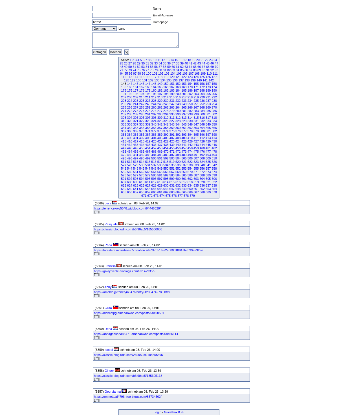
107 (190, 73)
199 (172, 94)
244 (153, 104)
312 (177, 117)
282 (190, 111)
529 (135, 165)
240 (129, 104)
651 (196, 189)
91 (208, 70)
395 (196, 134)
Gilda (108, 308)
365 (208, 127)
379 (196, 131)
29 (138, 63)
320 (129, 121)
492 (202, 155)
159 (123, 87)
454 (165, 148)
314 (190, 117)
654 (214, 189)
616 (177, 182)
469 (159, 151)
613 (159, 182)
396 (202, 134)
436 (153, 144)
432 (129, 144)
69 (212, 66)
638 (214, 185)
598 (165, 178)
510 (214, 158)
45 (208, 63)
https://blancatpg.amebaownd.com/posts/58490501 (129, 313)
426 (190, 141)
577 (135, 175)
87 (190, 70)
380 (202, 131)
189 (208, 90)
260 (153, 107)
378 (190, 131)
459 (196, 148)
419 (147, 141)
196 (153, 94)
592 (129, 178)
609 (135, 182)
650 (190, 189)
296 (177, 114)
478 (214, 151)
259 (147, 107)
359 (172, 127)
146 (141, 83)
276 (153, 111)
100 (148, 73)
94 (122, 73)
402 (141, 138)
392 (177, 134)
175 (123, 90)
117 (153, 77)
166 (165, 87)
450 (141, 148)
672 (149, 195)
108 (196, 73)
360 (177, 127)
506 (190, 158)
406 (165, 138)
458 (190, 148)
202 (190, 94)
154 (190, 83)
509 (208, 158)
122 (183, 77)
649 (183, 189)
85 (182, 70)
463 (123, 151)
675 (168, 195)
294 (165, 114)
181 (159, 90)
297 (183, 114)
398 (214, 134)
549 (159, 168)
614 (165, 182)
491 (196, 155)
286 (214, 111)
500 (153, 158)
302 (214, 114)
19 (193, 60)
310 (165, 117)
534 (165, 165)
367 (123, 131)
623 (123, 185)
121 (177, 77)
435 (147, 144)
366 (214, 127)
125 (202, 77)
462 (214, 148)
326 (165, 121)
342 (165, 124)
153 (183, 83)
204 (202, 94)
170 (190, 87)
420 (153, 141)
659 (147, 192)
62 (182, 66)
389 (159, 134)
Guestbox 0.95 (174, 412)
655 (123, 192)
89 (199, 70)
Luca (108, 203)
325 (159, 121)
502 (165, 158)
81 (164, 70)
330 (190, 121)
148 (153, 83)
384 (129, 134)
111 (215, 73)
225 (135, 100)
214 (165, 97)
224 (129, 100)
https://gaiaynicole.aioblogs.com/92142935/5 (124, 271)
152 (177, 83)
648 (177, 189)
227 (147, 100)
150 (165, 83)
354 (141, 127)
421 (159, 141)
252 (202, 104)
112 (123, 77)
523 (196, 161)
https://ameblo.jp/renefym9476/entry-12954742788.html (132, 292)
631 (172, 185)
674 (161, 195)
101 (154, 73)
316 (202, 117)
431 (123, 144)
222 (214, 97)
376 (177, 131)
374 (165, 131)
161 (135, 87)
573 (208, 172)
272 (129, 111)
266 (190, 107)
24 (215, 60)
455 (172, 148)
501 (159, 158)
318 (214, 117)
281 (183, 111)
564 (153, 172)
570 (190, 172)
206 (214, 94)
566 (165, 172)
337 (135, 124)
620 (202, 182)
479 (123, 155)
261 (159, 107)
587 (196, 175)
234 (190, 100)
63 (186, 66)
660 (153, 192)
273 (135, 111)
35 (164, 63)
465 (135, 151)
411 (196, 138)
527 (123, 165)
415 (123, 141)
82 (169, 70)
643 (147, 189)
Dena (108, 328)
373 (159, 131)
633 (183, 185)
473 (183, 151)
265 (183, 107)
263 (172, 107)
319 (123, 121)
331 (196, 121)
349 (208, 124)
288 (129, 114)
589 (208, 175)
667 (196, 192)
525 (208, 161)
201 (183, 94)
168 (177, 87)
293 (159, 114)
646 (165, 189)
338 (141, 124)
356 (153, 127)
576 (129, 175)
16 (180, 60)
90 (203, 70)
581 (159, 175)
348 (202, 124)
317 (208, 117)
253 (208, 104)
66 (199, 66)
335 (123, 124)
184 (177, 90)
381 (208, 131)
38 (177, 63)
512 (129, 161)
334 (214, 121)
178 (141, 90)
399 (123, 138)
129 (132, 80)
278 (165, 111)
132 (150, 80)
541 (208, 165)
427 (196, 141)
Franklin (110, 266)
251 (196, 104)
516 (153, 161)
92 (212, 70)
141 (205, 80)
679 (192, 195)
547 (147, 168)
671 (143, 195)
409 (183, 138)
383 (123, 134)
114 (135, 77)
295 (172, 114)
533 (159, 165)
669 (208, 192)
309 (159, 117)
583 (172, 175)
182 (165, 90)
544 (129, 168)
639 (123, 189)
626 (141, 185)
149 (159, 83)
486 (165, 155)
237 (208, 100)
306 (141, 117)
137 (181, 80)
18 (189, 60)
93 (216, 70)
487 (172, 155)
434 (141, 144)
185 (183, 90)
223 (123, 100)
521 (183, 161)
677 (180, 195)
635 (196, 185)
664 (177, 192)
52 (138, 66)
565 (159, 172)
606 (214, 178)
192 (129, 94)
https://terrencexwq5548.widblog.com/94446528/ (127, 208)
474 (190, 151)
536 (177, 165)
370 (141, 131)
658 (141, 192)
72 (125, 70)
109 (203, 73)
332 (202, 121)
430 (214, 141)
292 (153, 114)
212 (153, 97)
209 (135, 97)
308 (153, 117)
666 (190, 192)
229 (159, 100)
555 (196, 168)
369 (135, 131)
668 (202, 192)
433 (135, 144)
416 (129, 141)
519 (172, 161)
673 (156, 195)
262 (165, 107)
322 (141, 121)
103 (166, 73)
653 (208, 189)
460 (202, 148)
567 (172, 172)
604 (202, 178)
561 (135, 172)
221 (208, 97)
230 (165, 100)
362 (190, 127)
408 (177, 138)
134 (162, 80)
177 (135, 90)
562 (141, 172)
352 (129, 127)
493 (208, 155)
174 (214, 87)
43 (199, 63)
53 (143, 66)
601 (183, 178)
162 (141, 87)
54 (147, 66)
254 (214, 104)
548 (153, 168)
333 (208, 121)
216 (177, 97)
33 (156, 63)
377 (183, 131)
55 (151, 66)
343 (172, 124)
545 (135, 168)
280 (177, 111)
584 (177, 175)
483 (147, 155)
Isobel (109, 349)
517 (159, 161)
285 (208, 111)
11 (159, 60)
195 (147, 94)
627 (147, 185)
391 (172, 134)
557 (208, 168)
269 (208, 107)
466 (141, 151)
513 (135, 161)
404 (153, 138)
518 (165, 161)
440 (177, 144)
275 (147, 111)
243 (147, 104)
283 (196, 111)
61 (177, 66)
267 (196, 107)
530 (141, 165)
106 (184, 73)
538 (190, 165)
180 (153, 90)
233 (183, 100)
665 (183, 192)
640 (129, 189)
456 (177, 148)
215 (172, 97)
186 (190, 90)
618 (190, 182)
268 (202, 107)
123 (190, 77)
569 (183, 172)
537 (183, 165)
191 (123, 94)
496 (129, 158)
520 (177, 161)
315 (196, 117)
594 (141, 178)
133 (156, 80)
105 (178, 73)
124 (196, 77)
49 (125, 66)
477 (208, 151)
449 (135, 148)
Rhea (108, 245)
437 (159, 144)
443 (196, 144)
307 (147, 117)
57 (160, 66)
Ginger (109, 370)
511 (123, 161)
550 (165, 168)
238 (214, 100)
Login (157, 412)
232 (177, 100)
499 (147, 158)
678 (186, 195)
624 (129, 185)
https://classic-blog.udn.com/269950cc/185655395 (128, 354)
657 (135, 192)
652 (202, 189)
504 (177, 158)
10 (155, 60)
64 (190, 66)
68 (208, 66)
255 (123, 107)
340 (153, 124)
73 (130, 70)
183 (172, 90)
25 (121, 63)
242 (141, 104)
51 (134, 66)
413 (208, 138)
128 (126, 80)
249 (183, 104)
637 (208, 185)
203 (196, 94)
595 (147, 178)
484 (153, 155)
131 (144, 80)
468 (153, 151)
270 (214, 107)
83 (173, 70)
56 (156, 66)
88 (195, 70)
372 (153, 131)
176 (129, 90)
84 (177, 70)
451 (147, 148)
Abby (107, 287)
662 (165, 192)
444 (202, 144)
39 (182, 63)
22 (206, 60)
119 (165, 77)
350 (214, 124)
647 (172, 189)
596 (153, 178)
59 (169, 66)
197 (159, 94)
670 (214, 192)
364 (202, 127)
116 (147, 77)
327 (172, 121)
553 (183, 168)
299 (196, 114)
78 (151, 70)
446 (214, 144)
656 (129, 192)
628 (153, 185)
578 (141, 175)
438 (165, 144)
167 (172, 87)
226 (141, 100)
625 (135, 185)
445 (208, 144)
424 (177, 141)
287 (123, 114)
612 (153, 182)
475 (196, 151)
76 (143, 70)
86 (186, 70)
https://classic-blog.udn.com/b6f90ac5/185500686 (128, 229)
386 (141, 134)
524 (202, 161)
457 (183, 148)
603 (196, 178)
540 (202, 165)
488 (177, 155)
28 (134, 63)
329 (183, 121)
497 (135, 158)
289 (135, 114)
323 (147, 121)
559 (123, 172)
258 (141, 107)
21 (202, 60)
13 (168, 60)
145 (135, 83)
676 (174, 195)
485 (159, 155)
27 (130, 63)
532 (153, 165)
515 (147, 161)
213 (159, 97)
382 (214, 131)
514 (141, 161)
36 (169, 63)
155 (196, 83)
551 (172, 168)
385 (135, 134)
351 (123, 127)
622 (214, 182)
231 (172, 100)
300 (202, 114)
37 (173, 63)
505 (183, 158)
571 (196, 172)
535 (172, 165)
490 (190, 155)
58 (164, 66)
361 (183, 127)
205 (208, 94)
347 (196, 124)
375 (172, 131)
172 (202, 87)
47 (216, 63)
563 (147, 172)
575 (123, 175)
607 (123, 182)
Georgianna (113, 391)
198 (165, 94)
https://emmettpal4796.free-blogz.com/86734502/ (128, 396)
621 (208, 182)
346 (190, 124)
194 (141, 94)
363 (196, 127)
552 (177, 168)
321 (135, 121)
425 (183, 141)
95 (126, 73)
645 (159, 189)
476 (202, 151)
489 (183, 155)
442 (190, 144)
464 (129, 151)
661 (159, 192)
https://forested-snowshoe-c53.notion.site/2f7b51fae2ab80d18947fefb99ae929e (148, 250)
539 (196, 165)
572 (202, 172)
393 (183, 134)
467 (147, 151)
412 (202, 138)
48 (121, 66)
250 (190, 104)
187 (196, 90)
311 (172, 117)
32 (151, 63)
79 (156, 70)
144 (129, 83)
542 (214, 165)
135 (168, 80)
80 (160, 70)
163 (147, 87)
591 (123, 178)
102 (160, 73)
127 (214, 77)
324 (153, 121)
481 (135, 155)
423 (172, 141)
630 (165, 185)
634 (190, 185)
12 (163, 60)
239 (123, 104)
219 (196, 97)
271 (123, 111)
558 (214, 168)
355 (147, 127)
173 (208, 87)
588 (202, 175)
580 (153, 175)
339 (147, 124)
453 (159, 148)
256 (129, 107)
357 (159, 127)
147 (147, 83)
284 (202, 111)
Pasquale (111, 224)
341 (159, 124)
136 (174, 80)
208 (129, 97)
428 (202, 141)
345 (183, 124)
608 (129, 182)
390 (165, 134)
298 (190, 114)
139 (193, 80)
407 (172, 138)
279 (172, 111)
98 (139, 73)
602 (190, 178)
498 (141, 158)
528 (129, 165)
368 (129, 131)
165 (159, 87)
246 (165, 104)
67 (203, 66)
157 (208, 83)
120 (172, 77)
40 (186, 63)
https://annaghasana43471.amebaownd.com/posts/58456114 (136, 334)
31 (147, 63)
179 (147, 90)
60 (173, 66)
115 (141, 77)
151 (172, 83)
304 (129, 117)
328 (177, 121)
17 (185, 60)
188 (202, 90)
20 (198, 60)
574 (214, 172)
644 (153, 189)
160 (129, 87)
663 (172, 192)
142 (211, 80)
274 (141, 111)
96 (130, 73)
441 (183, 144)
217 (183, 97)
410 (190, 138)
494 (214, 155)
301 (208, 114)
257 (135, 107)
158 (214, 83)
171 (196, 87)
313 (183, 117)
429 (208, 141)
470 (165, 151)
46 (212, 63)
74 (134, 70)
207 (123, 97)
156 (202, 83)
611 (147, 182)
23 (211, 60)
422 (165, 141)
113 (129, 77)
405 (159, 138)
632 (177, 185)
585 (183, 175)
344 (177, 124)
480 (129, 155)
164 (153, 87)
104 (172, 73)
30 (143, 63)
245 (159, 104)
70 (216, 66)
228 (153, 100)
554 (190, 168)
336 (129, 124)
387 (147, 134)
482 (141, 155)
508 (202, 158)
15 (176, 60)
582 (165, 175)
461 (208, 148)
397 (208, 134)
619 (196, 182)
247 (172, 104)
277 (159, 111)
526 (214, 161)
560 (129, 172)
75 (138, 70)
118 (159, 77)
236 (202, 100)
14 (172, 60)
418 (141, 141)
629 (159, 185)
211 (147, 97)
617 (183, 182)
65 (195, 66)
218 (190, 97)
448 (129, 148)
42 (195, 63)
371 (147, 131)
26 (125, 63)
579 (147, 175)
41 (190, 63)
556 (202, 168)
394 (190, 134)
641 (135, 189)
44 (203, 63)
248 (177, 104)
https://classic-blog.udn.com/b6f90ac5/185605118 (128, 375)
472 (177, 151)
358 (165, 127)
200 (177, 94)
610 (141, 182)
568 (177, 172)
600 (177, 178)
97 (135, 73)
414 (214, 138)
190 (214, 90)
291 (147, 114)
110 (209, 73)
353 (135, 127)
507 (196, 158)
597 (159, 178)
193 (135, 94)
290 (141, 114)
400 (129, 138)
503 (172, 158)
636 (202, 185)
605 (208, 178)
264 (177, 107)
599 (172, 178)
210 (141, 97)
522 (190, 161)
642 (141, 189)
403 (147, 138)
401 (135, 138)
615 (172, 182)
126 (208, 77)
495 (123, 158)
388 (153, 134)
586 (190, 175)
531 (147, 165)
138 (187, 80)
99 (143, 73)
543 (123, 168)
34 (160, 63)
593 (135, 178)
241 (135, 104)
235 (196, 100)
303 (123, 117)
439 (172, 144)
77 (147, 70)
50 (130, 66)
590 (214, 175)
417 (135, 141)
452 (153, 148)
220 (202, 97)
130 (138, 80)
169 (183, 87)
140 (199, 80)
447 (123, 148)
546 (141, 168)
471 (172, 151)
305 (135, 117)
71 (121, 70)
